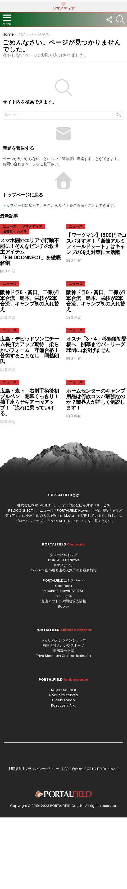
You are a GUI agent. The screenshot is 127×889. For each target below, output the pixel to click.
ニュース (9, 226)
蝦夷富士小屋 (63, 650)
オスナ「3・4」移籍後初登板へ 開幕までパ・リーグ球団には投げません (96, 344)
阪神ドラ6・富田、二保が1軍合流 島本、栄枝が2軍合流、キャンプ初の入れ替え (29, 301)
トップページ (14, 205)
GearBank (63, 585)
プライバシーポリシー (42, 768)
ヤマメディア (63, 6)
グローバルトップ (29, 520)
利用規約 (15, 768)
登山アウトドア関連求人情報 (63, 601)
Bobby (63, 606)
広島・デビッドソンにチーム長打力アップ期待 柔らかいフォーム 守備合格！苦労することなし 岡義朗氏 (29, 350)
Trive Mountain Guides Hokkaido (63, 655)
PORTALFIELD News (63, 559)
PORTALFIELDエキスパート (63, 580)
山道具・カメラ (15, 231)
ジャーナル (63, 596)
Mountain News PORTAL (63, 590)
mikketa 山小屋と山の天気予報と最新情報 (63, 570)
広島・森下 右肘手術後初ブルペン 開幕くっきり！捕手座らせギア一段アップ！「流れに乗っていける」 (29, 402)
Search (119, 116)
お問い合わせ (71, 768)
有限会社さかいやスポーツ (63, 645)
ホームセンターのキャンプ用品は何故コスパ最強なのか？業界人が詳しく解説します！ (95, 399)
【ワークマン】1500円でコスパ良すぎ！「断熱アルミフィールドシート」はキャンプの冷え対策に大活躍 (96, 244)
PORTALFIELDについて (67, 520)
